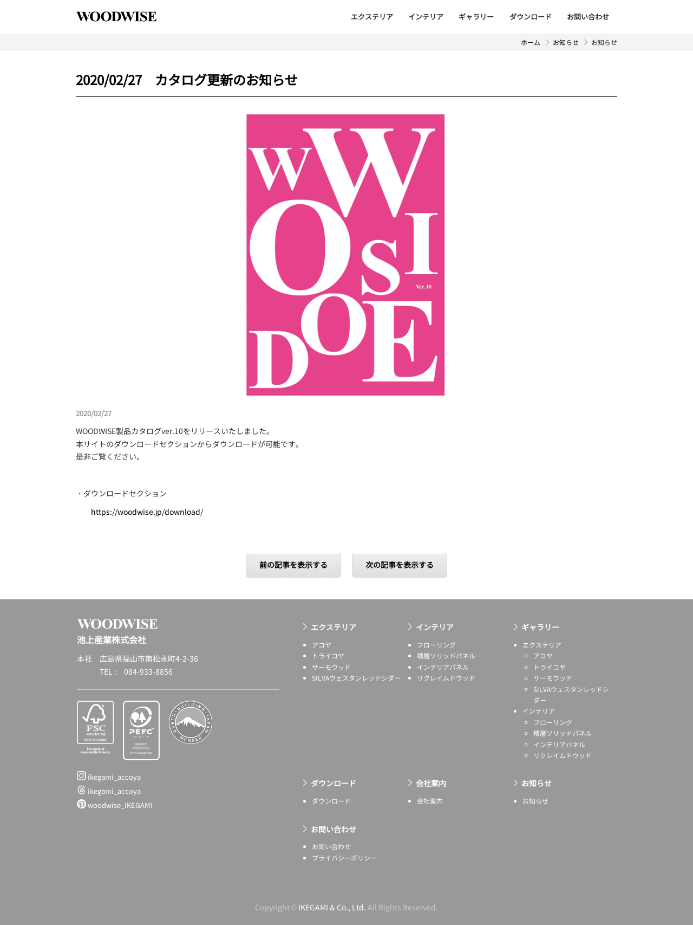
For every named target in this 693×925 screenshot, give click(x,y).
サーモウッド (331, 666)
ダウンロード (530, 16)
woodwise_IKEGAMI (115, 804)
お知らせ (566, 42)
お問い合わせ (588, 16)
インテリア (425, 16)
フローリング (436, 644)
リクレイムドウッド (446, 677)
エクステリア (372, 16)
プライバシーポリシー (344, 857)
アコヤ (321, 644)
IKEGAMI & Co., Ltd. (332, 907)
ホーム (530, 42)
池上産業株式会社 (124, 16)
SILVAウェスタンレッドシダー (356, 677)
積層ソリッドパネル (446, 655)
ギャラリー (476, 16)
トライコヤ (328, 655)
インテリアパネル (443, 666)
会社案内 (431, 783)
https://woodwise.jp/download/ (147, 511)
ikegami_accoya (109, 776)
